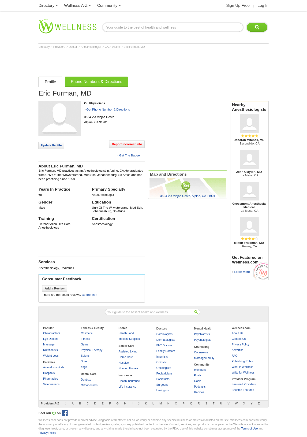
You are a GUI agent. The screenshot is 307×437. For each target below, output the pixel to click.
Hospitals (49, 373)
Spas (84, 361)
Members (200, 369)
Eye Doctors (50, 339)
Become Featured (243, 390)
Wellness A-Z (76, 5)
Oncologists (163, 368)
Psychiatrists (202, 334)
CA (107, 46)
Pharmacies (50, 378)
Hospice (124, 362)
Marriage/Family (204, 358)
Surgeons (162, 384)
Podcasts (200, 386)
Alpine (116, 46)
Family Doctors (165, 351)
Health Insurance (129, 381)
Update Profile (51, 145)
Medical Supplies (129, 339)
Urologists (162, 390)
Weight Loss (51, 355)
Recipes (199, 392)
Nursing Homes (128, 368)
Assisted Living (128, 351)
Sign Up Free (238, 5)
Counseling (201, 346)
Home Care (126, 357)
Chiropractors (51, 333)
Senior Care (126, 346)
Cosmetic (87, 333)
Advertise (237, 350)
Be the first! (89, 294)
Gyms (84, 344)
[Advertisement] (123, 61)
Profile (50, 82)
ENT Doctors (164, 345)
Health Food (126, 333)
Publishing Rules (242, 361)
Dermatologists (165, 339)
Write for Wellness (243, 372)
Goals (197, 381)
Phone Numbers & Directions (96, 81)
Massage (49, 344)
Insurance (125, 375)
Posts (197, 375)
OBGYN (161, 362)
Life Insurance (127, 386)
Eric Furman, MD (134, 46)
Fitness (85, 339)
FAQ (234, 355)
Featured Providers (244, 384)
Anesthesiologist (91, 46)
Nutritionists (50, 350)
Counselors (201, 352)
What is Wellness (242, 367)
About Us (237, 333)
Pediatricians (164, 373)
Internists (162, 356)
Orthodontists (89, 385)
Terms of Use (249, 428)
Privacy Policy (240, 344)
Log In (263, 5)
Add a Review (55, 288)
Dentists (86, 379)
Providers (59, 46)
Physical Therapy (91, 350)
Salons (85, 355)
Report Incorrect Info (127, 144)
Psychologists (202, 339)
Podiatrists (162, 379)
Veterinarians (51, 384)
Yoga (84, 367)
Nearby (249, 107)
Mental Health (203, 328)
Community (107, 5)
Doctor (73, 46)
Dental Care (89, 374)
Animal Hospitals (53, 367)
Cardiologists (164, 334)
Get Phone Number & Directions (108, 109)
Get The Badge (129, 155)
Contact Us (239, 339)
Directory (46, 5)
